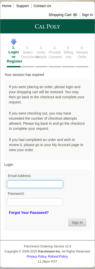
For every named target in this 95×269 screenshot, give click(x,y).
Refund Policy (58, 256)
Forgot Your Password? (29, 213)
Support (22, 6)
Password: (16, 194)
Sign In (87, 15)
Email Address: (19, 176)
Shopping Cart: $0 (63, 15)
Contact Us (42, 6)
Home (6, 6)
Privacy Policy (36, 256)
